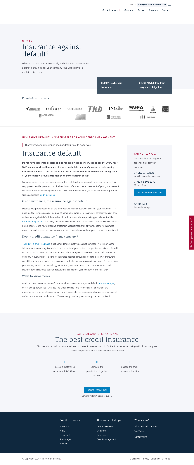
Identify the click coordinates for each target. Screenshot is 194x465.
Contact (166, 10)
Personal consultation (97, 390)
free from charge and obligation (151, 85)
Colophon (155, 459)
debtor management (32, 222)
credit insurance (47, 195)
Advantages (65, 439)
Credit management (106, 439)
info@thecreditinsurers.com (152, 5)
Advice (141, 10)
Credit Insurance (110, 10)
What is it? (65, 426)
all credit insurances (111, 85)
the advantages (106, 283)
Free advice (102, 435)
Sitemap (166, 459)
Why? (62, 431)
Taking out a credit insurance (36, 244)
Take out (64, 444)
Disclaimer (135, 459)
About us (153, 10)
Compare (129, 10)
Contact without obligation (150, 193)
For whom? (65, 435)
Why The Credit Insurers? (146, 426)
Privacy (145, 459)
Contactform (140, 437)
